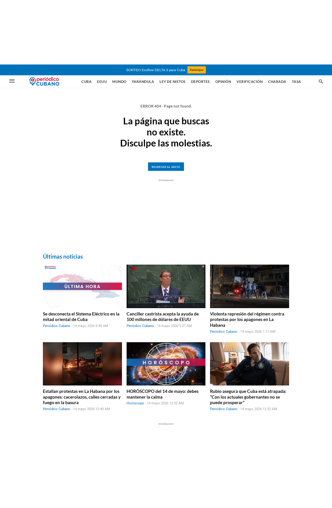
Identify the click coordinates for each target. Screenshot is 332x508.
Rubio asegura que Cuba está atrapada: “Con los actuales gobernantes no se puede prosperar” (248, 396)
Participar (197, 70)
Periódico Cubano (56, 326)
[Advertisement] (166, 32)
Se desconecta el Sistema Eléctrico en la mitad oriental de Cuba (81, 316)
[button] (320, 81)
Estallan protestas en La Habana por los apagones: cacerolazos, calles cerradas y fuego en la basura (82, 396)
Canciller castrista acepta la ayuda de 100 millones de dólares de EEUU (163, 316)
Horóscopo (135, 403)
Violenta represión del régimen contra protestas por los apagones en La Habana (247, 319)
